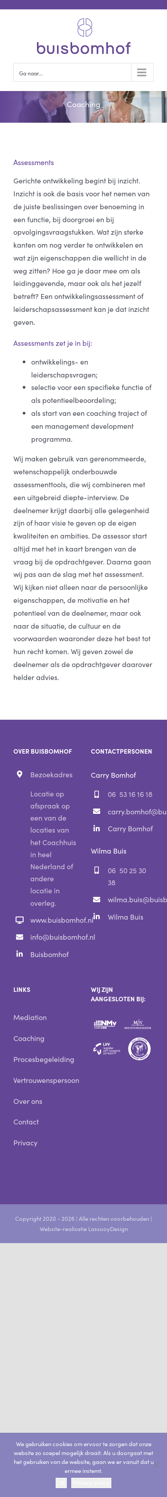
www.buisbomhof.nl (53, 920)
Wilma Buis (125, 916)
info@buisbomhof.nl (53, 936)
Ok (61, 1483)
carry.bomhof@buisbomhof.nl (131, 811)
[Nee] (155, 1464)
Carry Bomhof (130, 828)
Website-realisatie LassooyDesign (84, 1228)
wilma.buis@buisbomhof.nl (131, 899)
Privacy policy (91, 1483)
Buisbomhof (49, 954)
